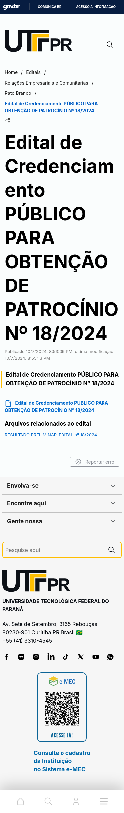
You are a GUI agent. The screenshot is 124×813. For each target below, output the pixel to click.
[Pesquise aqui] (54, 550)
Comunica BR (49, 7)
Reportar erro (94, 461)
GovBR (11, 7)
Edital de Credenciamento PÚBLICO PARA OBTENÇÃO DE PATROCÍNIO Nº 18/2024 (56, 406)
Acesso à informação (96, 7)
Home (11, 72)
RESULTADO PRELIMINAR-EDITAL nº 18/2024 (51, 434)
